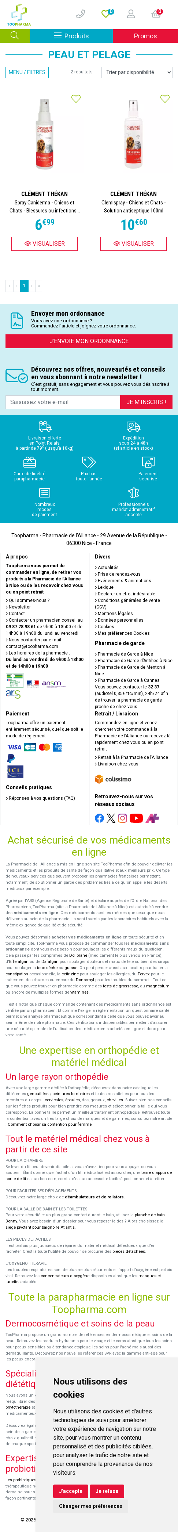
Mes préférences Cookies (122, 633)
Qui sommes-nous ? (27, 600)
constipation (16, 974)
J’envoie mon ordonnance (89, 341)
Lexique (104, 587)
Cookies (104, 626)
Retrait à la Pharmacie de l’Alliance (131, 757)
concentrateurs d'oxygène (65, 1276)
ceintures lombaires (71, 1093)
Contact (15, 613)
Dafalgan (50, 961)
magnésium (158, 986)
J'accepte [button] (70, 1491)
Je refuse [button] (107, 1491)
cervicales (54, 1100)
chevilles (115, 1100)
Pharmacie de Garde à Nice (124, 654)
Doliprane (78, 955)
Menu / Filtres (27, 72)
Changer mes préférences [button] (90, 1506)
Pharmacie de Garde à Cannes (127, 680)
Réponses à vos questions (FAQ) (40, 798)
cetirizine (70, 974)
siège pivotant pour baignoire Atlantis (40, 1227)
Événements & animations (123, 580)
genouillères (39, 1093)
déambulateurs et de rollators (94, 1197)
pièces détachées (128, 1251)
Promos (145, 36)
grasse (70, 967)
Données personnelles (119, 620)
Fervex (144, 974)
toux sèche (47, 967)
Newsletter (18, 607)
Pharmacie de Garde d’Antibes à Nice (134, 660)
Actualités (107, 567)
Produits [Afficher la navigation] (83, 35)
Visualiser (45, 243)
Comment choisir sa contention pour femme (50, 1124)
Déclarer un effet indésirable (125, 593)
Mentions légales (114, 613)
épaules (72, 1100)
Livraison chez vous (116, 764)
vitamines (79, 992)
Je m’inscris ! (146, 402)
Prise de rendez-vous (118, 574)
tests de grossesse (120, 986)
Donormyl (85, 980)
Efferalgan (19, 961)
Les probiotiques (20, 1480)
